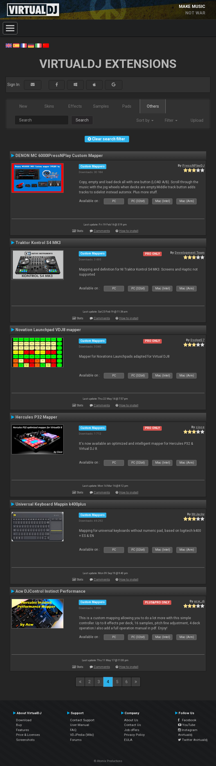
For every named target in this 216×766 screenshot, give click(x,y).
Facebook (187, 720)
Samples (101, 106)
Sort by (145, 120)
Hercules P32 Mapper (36, 417)
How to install (128, 231)
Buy (19, 725)
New (23, 106)
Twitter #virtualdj (193, 740)
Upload (197, 120)
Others (153, 106)
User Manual (79, 725)
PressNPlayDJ (193, 165)
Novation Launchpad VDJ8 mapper (48, 329)
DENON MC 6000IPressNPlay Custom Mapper (59, 155)
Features (22, 730)
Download (24, 720)
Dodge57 (197, 340)
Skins (49, 106)
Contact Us (132, 725)
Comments (102, 231)
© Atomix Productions (108, 761)
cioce (200, 427)
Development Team (189, 252)
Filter (171, 120)
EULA (128, 740)
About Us (131, 720)
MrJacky (198, 514)
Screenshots (25, 740)
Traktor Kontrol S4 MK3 (38, 242)
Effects (75, 106)
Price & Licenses (28, 735)
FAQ (73, 730)
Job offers (131, 730)
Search (82, 120)
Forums (76, 740)
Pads (126, 106)
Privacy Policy (134, 735)
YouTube (186, 725)
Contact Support (82, 720)
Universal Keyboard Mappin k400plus (50, 504)
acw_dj (199, 601)
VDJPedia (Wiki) (82, 735)
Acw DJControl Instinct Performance (50, 591)
